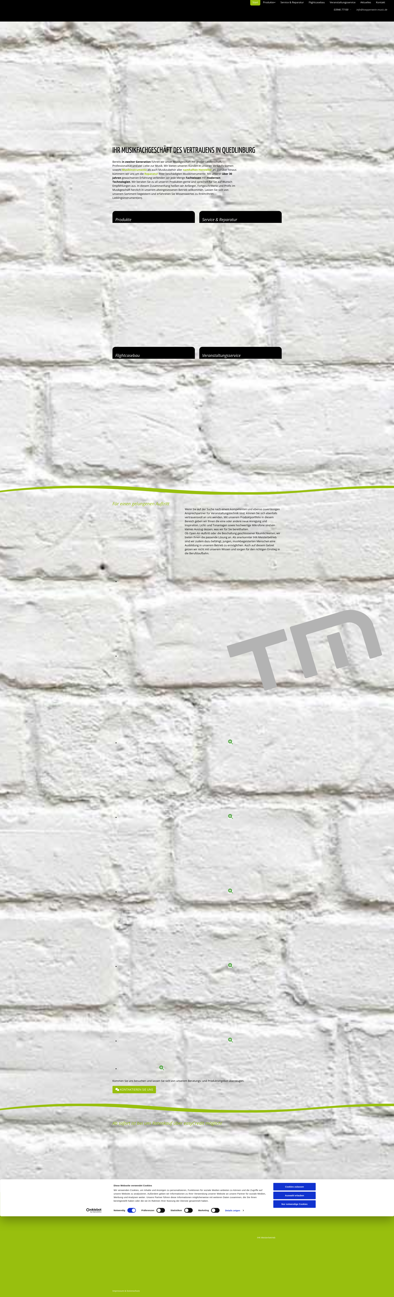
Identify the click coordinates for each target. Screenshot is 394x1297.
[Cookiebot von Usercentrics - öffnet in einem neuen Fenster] (94, 1291)
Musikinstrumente (134, 169)
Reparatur (151, 174)
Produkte (268, 2)
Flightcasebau (317, 2)
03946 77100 (173, 1201)
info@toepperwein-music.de (371, 9)
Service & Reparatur (292, 2)
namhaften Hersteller (197, 169)
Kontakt (380, 2)
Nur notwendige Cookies (295, 1284)
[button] (134, 1089)
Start (255, 2)
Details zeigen (232, 1291)
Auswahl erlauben (294, 1276)
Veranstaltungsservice (343, 2)
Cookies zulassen (294, 1267)
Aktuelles (365, 2)
